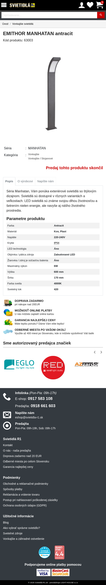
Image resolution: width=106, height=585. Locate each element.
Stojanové (47, 158)
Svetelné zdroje (13, 533)
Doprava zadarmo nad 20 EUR (22, 456)
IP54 (56, 242)
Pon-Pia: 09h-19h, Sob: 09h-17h (35, 428)
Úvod (5, 23)
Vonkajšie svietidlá (22, 23)
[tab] (9, 181)
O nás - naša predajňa (17, 450)
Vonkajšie (33, 154)
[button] (95, 352)
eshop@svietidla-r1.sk (29, 417)
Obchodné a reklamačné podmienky (25, 483)
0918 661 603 (35, 406)
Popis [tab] (9, 181)
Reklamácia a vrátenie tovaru (21, 494)
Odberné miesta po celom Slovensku (26, 461)
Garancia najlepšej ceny (18, 466)
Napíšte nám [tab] (45, 181)
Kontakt (7, 445)
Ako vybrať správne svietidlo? (21, 528)
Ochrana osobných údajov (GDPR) (25, 505)
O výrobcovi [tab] (25, 181)
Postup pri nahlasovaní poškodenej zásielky (30, 500)
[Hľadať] (101, 15)
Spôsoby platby (12, 489)
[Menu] (4, 5)
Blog (6, 522)
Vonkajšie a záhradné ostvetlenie (23, 538)
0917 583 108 (34, 398)
